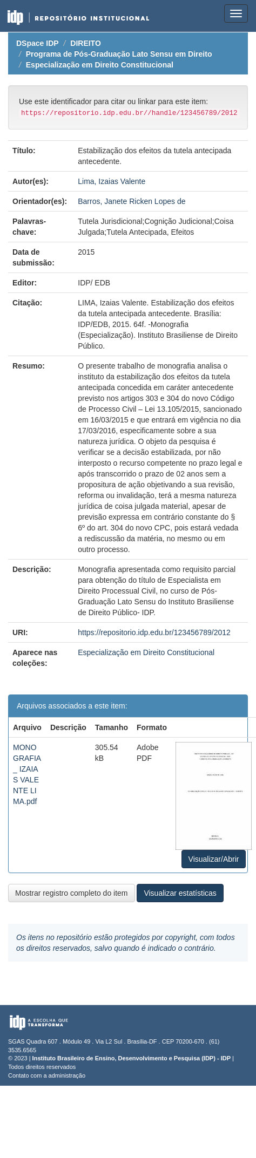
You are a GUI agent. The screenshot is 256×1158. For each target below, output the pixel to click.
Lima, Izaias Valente (111, 181)
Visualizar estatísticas (180, 893)
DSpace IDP (37, 43)
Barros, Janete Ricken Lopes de (131, 201)
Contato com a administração (46, 1075)
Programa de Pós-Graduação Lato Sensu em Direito (119, 54)
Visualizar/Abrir (213, 859)
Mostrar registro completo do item (71, 893)
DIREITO (85, 43)
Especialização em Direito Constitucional (99, 64)
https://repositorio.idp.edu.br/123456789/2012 (154, 632)
